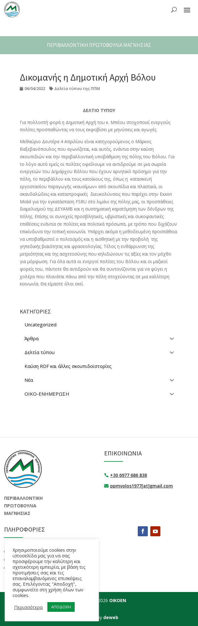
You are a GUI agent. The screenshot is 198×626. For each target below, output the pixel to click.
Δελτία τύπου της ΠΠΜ (77, 88)
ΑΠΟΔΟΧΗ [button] (61, 607)
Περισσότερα (28, 607)
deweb (110, 617)
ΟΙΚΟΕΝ (117, 600)
